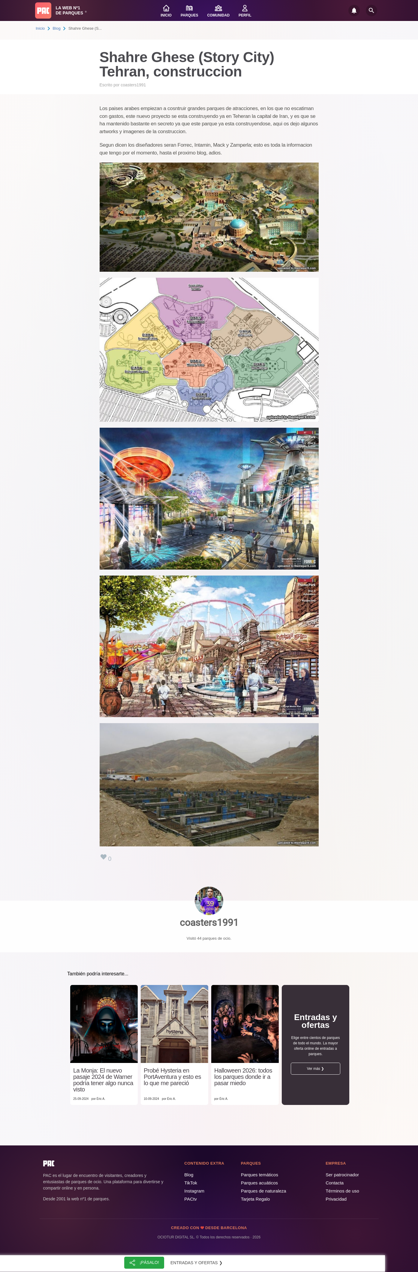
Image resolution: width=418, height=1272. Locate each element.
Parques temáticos (259, 1174)
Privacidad (336, 1199)
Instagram (194, 1190)
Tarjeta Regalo (255, 1199)
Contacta (335, 1182)
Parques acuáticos (259, 1182)
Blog (57, 28)
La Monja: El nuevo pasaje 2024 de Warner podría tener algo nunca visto (103, 1080)
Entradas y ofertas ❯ (196, 1262)
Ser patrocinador (342, 1174)
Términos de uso (342, 1190)
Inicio (40, 28)
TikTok (190, 1182)
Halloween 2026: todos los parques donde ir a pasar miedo (243, 1076)
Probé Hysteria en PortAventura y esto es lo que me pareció (172, 1076)
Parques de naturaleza (263, 1190)
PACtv (190, 1199)
